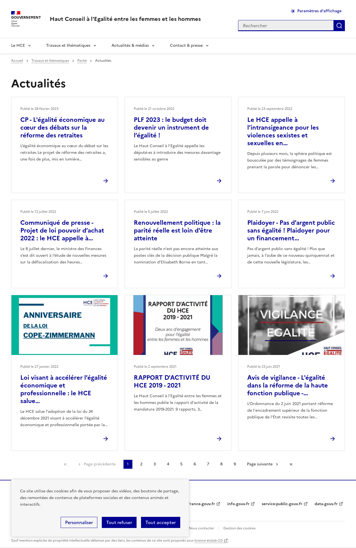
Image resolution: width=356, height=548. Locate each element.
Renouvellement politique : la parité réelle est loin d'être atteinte (177, 230)
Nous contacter (201, 528)
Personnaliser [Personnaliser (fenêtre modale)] (79, 522)
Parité (82, 60)
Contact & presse (186, 45)
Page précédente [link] (100, 464)
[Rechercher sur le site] (286, 25)
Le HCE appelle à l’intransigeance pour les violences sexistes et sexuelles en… (283, 131)
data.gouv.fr (326, 504)
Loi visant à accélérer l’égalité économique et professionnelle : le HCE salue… (63, 389)
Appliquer (339, 25)
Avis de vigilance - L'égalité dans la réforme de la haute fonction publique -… (287, 385)
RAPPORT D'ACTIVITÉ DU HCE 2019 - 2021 (172, 381)
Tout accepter (160, 522)
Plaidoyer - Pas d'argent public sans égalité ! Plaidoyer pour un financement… (291, 230)
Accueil (17, 60)
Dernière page (290, 464)
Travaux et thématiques (68, 45)
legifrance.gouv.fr (198, 504)
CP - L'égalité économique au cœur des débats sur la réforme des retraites (62, 127)
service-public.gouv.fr (282, 504)
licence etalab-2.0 (208, 540)
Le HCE (18, 45)
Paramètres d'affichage (319, 11)
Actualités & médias (130, 45)
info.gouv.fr (238, 504)
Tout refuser (119, 522)
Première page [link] (65, 464)
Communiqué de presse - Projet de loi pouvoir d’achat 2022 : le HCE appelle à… (62, 230)
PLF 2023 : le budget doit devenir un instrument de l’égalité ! (171, 127)
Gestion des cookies (239, 528)
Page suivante (260, 464)
